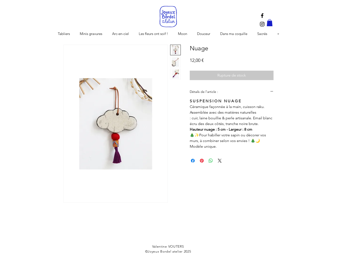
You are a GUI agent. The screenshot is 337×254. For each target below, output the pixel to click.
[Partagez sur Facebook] (193, 161)
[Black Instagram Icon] (262, 24)
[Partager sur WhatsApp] (211, 161)
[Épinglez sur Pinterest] (202, 161)
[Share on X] (220, 161)
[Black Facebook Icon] (262, 16)
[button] (270, 22)
